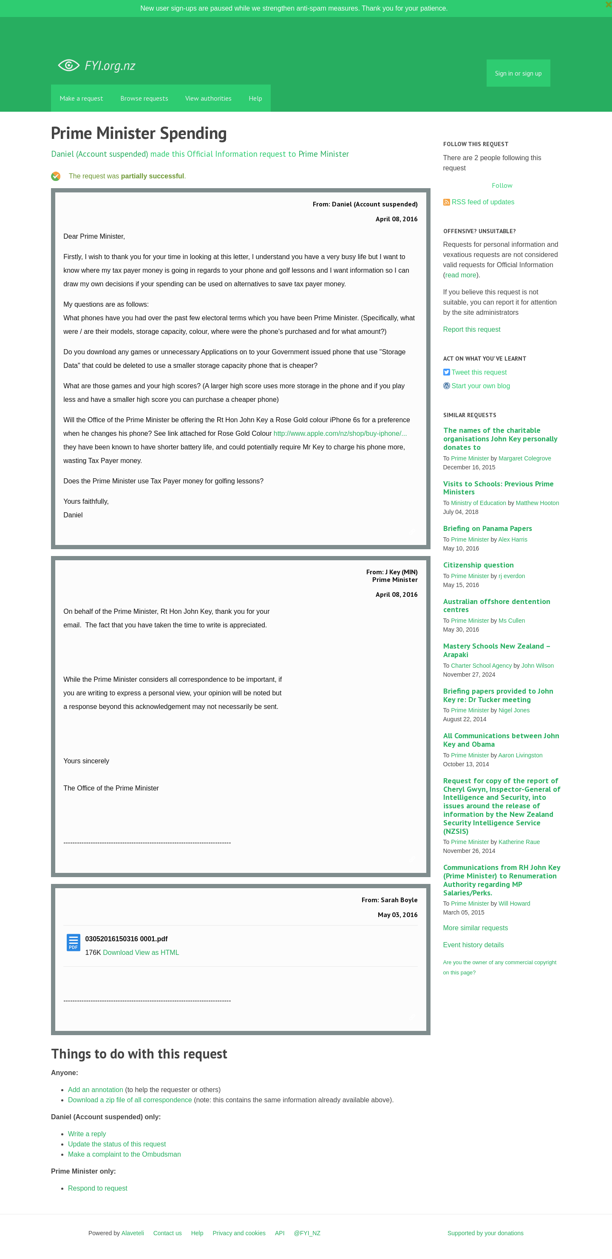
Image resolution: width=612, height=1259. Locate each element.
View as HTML (157, 952)
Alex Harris (512, 539)
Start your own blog (481, 386)
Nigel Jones (514, 710)
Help (255, 98)
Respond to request (98, 1188)
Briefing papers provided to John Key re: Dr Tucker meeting (498, 695)
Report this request (472, 329)
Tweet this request (479, 372)
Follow (502, 185)
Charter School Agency (481, 665)
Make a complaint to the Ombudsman (124, 1154)
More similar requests (475, 928)
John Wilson (537, 665)
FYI (99, 65)
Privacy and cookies (239, 1233)
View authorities (208, 98)
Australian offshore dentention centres (496, 605)
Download (118, 952)
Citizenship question (478, 565)
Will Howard (514, 903)
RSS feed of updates (483, 202)
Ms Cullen (512, 620)
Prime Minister (323, 153)
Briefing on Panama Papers (487, 528)
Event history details (473, 944)
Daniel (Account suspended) (99, 153)
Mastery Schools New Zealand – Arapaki (496, 650)
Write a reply (87, 1134)
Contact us (167, 1233)
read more (460, 275)
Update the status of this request (117, 1144)
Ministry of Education (478, 503)
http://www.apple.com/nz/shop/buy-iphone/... (340, 433)
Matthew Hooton (537, 503)
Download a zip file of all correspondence (130, 1100)
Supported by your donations (486, 1233)
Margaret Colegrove (525, 458)
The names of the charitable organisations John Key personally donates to (500, 438)
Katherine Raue (519, 841)
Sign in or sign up (518, 73)
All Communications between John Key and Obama (501, 740)
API (280, 1233)
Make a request (81, 98)
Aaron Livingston (520, 755)
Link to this (413, 532)
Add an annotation (95, 1089)
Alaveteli (133, 1233)
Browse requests (144, 98)
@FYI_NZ (307, 1233)
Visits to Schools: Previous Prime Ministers (498, 488)
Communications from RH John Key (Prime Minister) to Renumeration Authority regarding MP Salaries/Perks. (501, 879)
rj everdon (512, 576)
